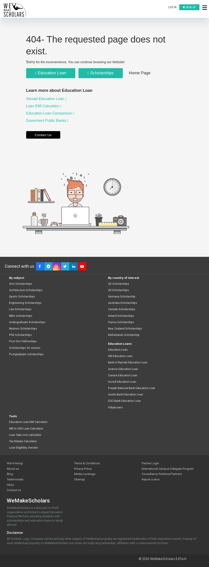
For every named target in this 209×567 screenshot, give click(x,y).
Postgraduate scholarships (26, 354)
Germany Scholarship (121, 296)
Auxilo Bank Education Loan (125, 394)
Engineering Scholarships (25, 303)
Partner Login (150, 463)
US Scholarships (118, 283)
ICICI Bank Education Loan (124, 401)
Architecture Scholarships (26, 290)
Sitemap (79, 479)
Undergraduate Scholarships (27, 322)
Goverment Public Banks (47, 120)
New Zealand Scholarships (125, 328)
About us (13, 468)
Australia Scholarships (122, 303)
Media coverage (84, 474)
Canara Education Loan (122, 375)
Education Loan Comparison (50, 113)
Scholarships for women (24, 348)
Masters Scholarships (23, 328)
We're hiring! (15, 463)
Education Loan (50, 73)
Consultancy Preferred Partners (162, 474)
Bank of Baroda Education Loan (127, 362)
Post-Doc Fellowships (23, 341)
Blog (10, 474)
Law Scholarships (20, 309)
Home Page (140, 73)
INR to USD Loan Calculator (26, 428)
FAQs (10, 485)
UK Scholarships (118, 290)
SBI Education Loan (120, 356)
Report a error (151, 479)
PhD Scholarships (20, 335)
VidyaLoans (115, 407)
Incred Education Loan (122, 381)
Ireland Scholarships (121, 316)
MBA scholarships (20, 316)
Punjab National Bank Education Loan (131, 388)
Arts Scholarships (20, 283)
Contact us (14, 490)
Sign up (189, 7)
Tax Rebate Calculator (23, 441)
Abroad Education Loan (46, 99)
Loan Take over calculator (25, 435)
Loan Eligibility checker (23, 447)
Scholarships (101, 73)
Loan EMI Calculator (43, 106)
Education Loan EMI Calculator (28, 422)
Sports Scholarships (22, 296)
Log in (172, 7)
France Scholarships (121, 322)
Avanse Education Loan (123, 369)
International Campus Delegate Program (168, 468)
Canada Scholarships (121, 309)
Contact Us (43, 135)
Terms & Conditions (87, 463)
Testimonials (15, 479)
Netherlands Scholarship (123, 335)
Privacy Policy (83, 468)
